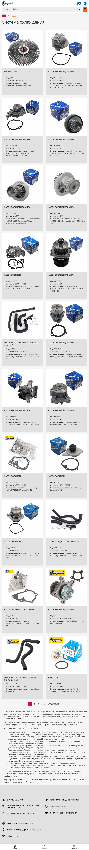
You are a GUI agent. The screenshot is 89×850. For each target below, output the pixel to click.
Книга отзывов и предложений (64, 813)
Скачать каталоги (15, 800)
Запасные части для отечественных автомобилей (23, 807)
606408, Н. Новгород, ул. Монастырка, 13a (24, 830)
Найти (78, 9)
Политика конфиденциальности (65, 800)
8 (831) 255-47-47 (13, 823)
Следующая (53, 704)
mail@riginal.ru (13, 836)
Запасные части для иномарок (21, 813)
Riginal (7, 3)
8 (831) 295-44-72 (27, 823)
